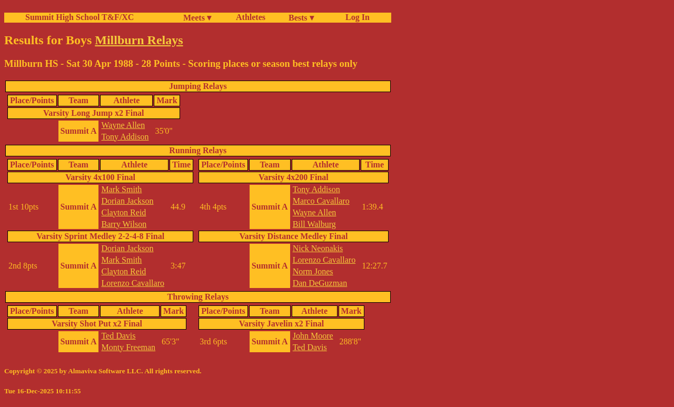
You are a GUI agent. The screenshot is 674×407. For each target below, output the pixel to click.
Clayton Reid (123, 212)
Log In (355, 17)
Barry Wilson (123, 224)
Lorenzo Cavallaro (132, 283)
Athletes (250, 17)
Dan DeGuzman (320, 283)
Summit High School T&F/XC (79, 17)
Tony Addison (124, 136)
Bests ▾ (301, 17)
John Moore (313, 335)
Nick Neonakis (318, 248)
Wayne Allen (123, 125)
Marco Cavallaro (321, 200)
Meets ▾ (197, 17)
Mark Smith (121, 189)
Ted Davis (118, 335)
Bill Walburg (314, 224)
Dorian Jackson (127, 200)
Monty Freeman (128, 347)
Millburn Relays (139, 40)
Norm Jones (313, 271)
